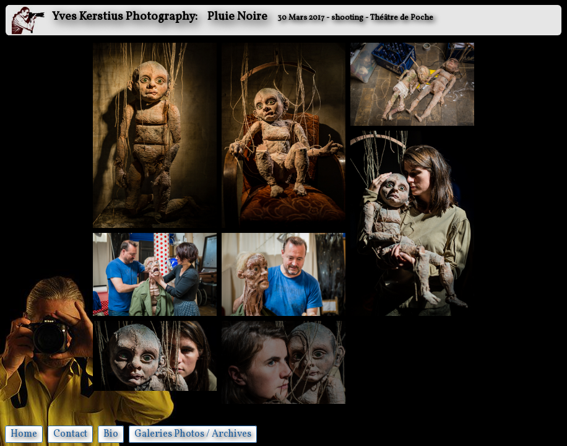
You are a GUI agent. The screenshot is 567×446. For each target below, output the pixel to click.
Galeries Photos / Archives (192, 434)
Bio (110, 434)
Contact (70, 434)
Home (24, 434)
